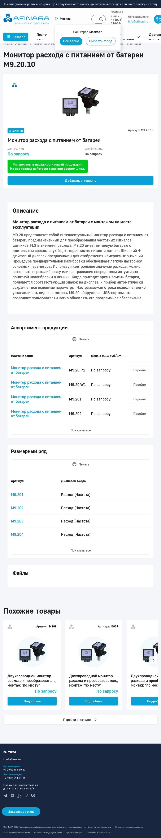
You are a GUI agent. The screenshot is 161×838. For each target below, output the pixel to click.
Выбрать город (100, 41)
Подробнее (32, 701)
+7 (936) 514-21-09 (14, 778)
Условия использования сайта (16, 832)
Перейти (139, 370)
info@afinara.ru (138, 21)
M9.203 (17, 521)
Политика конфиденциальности (48, 832)
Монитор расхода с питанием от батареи (36, 370)
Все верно (71, 41)
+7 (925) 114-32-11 (116, 23)
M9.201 (17, 494)
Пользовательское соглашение (129, 827)
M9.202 (17, 507)
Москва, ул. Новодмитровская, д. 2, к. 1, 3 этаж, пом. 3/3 (21, 786)
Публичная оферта (74, 832)
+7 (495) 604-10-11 (14, 769)
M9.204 (17, 534)
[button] (63, 18)
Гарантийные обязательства (99, 832)
